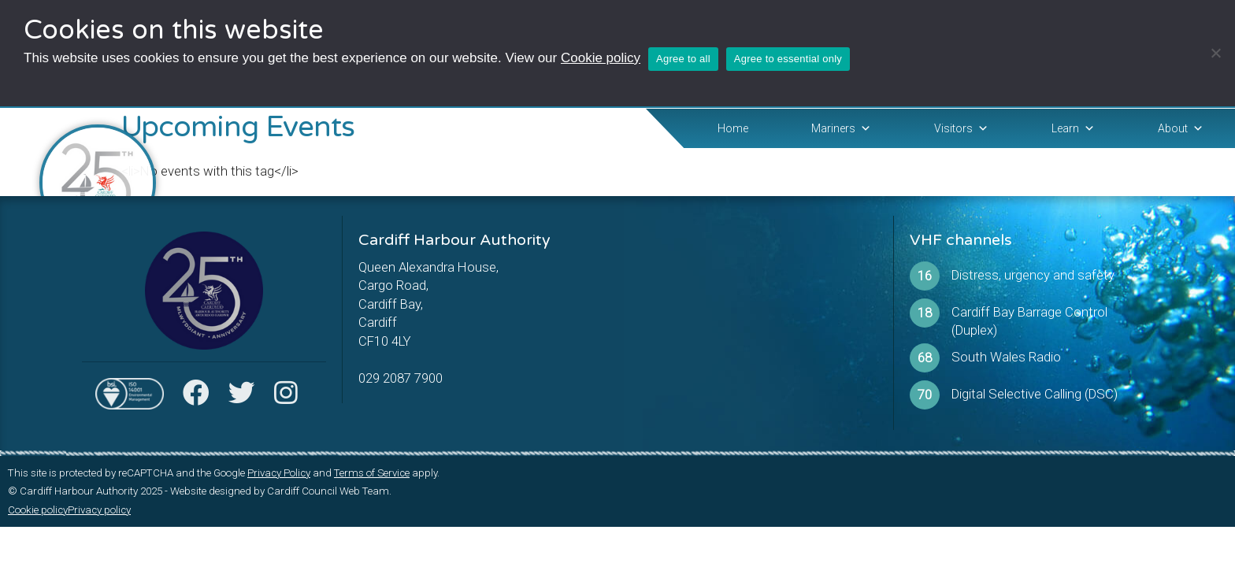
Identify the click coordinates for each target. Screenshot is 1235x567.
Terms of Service (372, 473)
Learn (1073, 128)
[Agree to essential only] (1215, 53)
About (1180, 128)
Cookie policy (600, 57)
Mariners (841, 128)
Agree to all (683, 59)
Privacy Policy (278, 473)
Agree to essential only (788, 59)
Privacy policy (99, 510)
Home (733, 128)
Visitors (961, 128)
